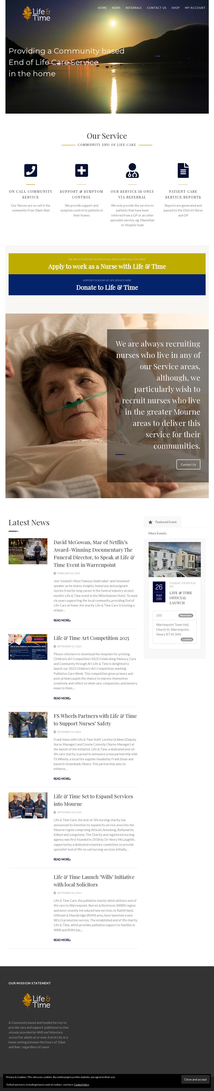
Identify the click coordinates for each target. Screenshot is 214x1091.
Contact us (156, 7)
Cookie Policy (81, 1084)
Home (102, 7)
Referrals (134, 7)
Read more (61, 620)
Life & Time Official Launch (181, 598)
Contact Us (188, 464)
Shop (176, 7)
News (116, 7)
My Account (195, 7)
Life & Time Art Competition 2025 (91, 637)
